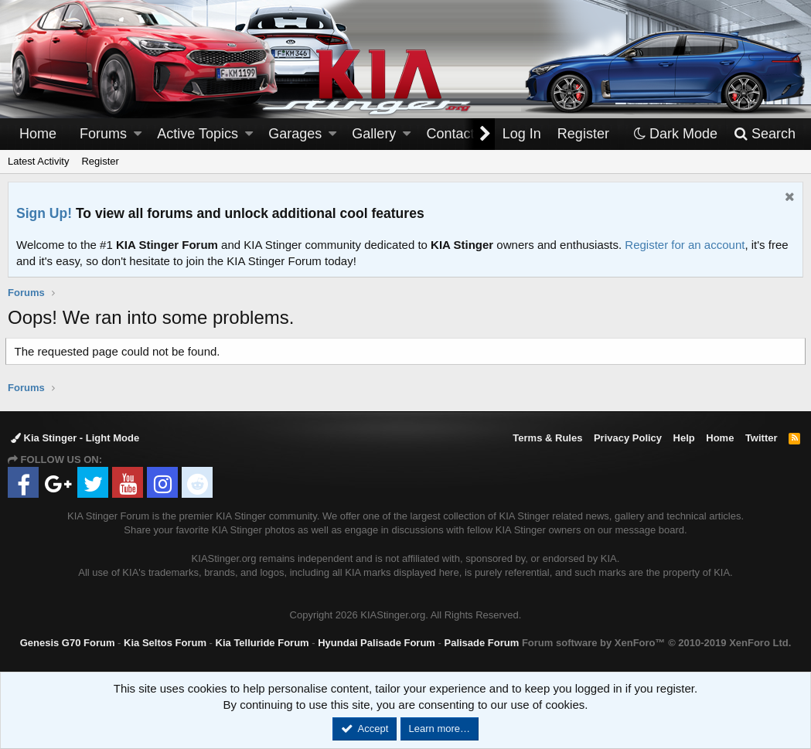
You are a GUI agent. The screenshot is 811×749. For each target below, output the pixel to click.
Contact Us (461, 133)
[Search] (764, 134)
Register (99, 161)
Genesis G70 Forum (67, 643)
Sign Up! (44, 213)
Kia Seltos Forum (165, 643)
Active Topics (197, 133)
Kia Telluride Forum (262, 643)
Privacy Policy (628, 438)
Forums (103, 133)
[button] (137, 134)
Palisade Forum (481, 643)
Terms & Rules (547, 438)
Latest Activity (38, 161)
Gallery (374, 133)
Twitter (761, 438)
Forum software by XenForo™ (656, 643)
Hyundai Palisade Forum (376, 643)
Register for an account (685, 244)
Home (37, 133)
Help (684, 438)
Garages (295, 133)
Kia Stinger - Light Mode (75, 438)
